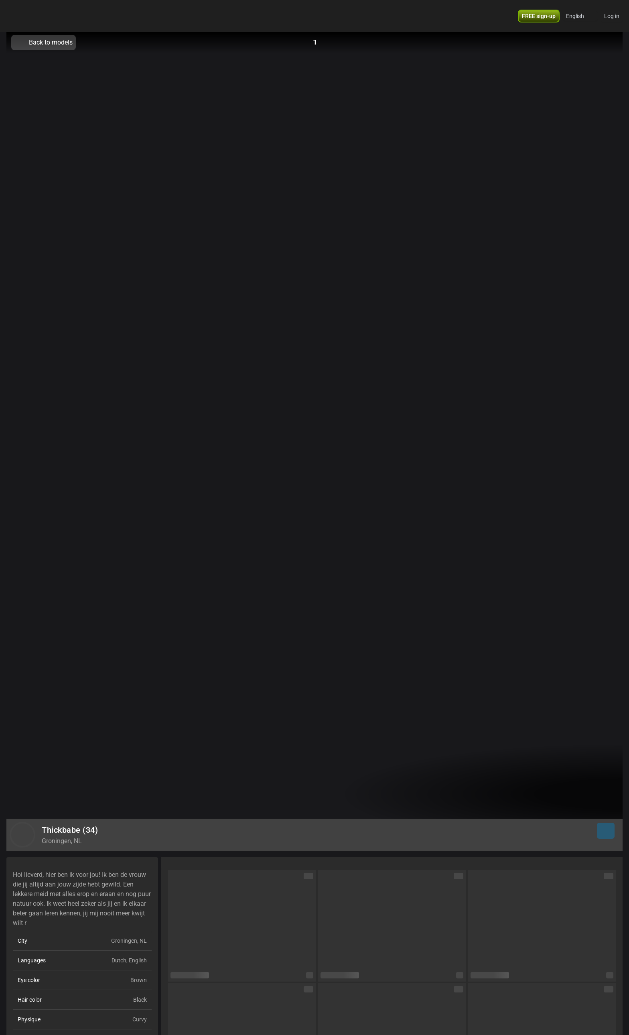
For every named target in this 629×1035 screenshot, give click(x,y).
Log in (611, 16)
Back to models (43, 42)
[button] (580, 16)
